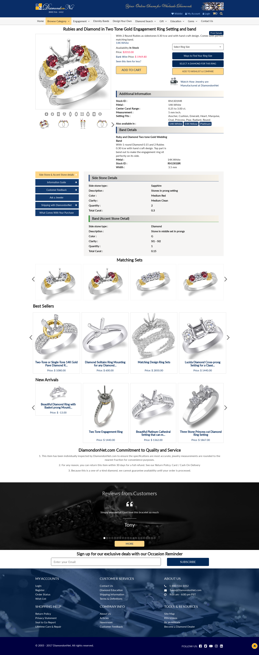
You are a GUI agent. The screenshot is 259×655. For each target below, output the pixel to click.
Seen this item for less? (128, 61)
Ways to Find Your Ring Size (198, 55)
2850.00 (158, 370)
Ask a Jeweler (56, 197)
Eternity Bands (101, 20)
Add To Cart (131, 70)
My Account (192, 13)
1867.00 (205, 440)
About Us (105, 613)
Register (40, 590)
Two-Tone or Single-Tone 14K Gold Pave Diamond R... (56, 364)
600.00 (110, 370)
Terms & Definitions (111, 598)
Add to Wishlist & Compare (198, 71)
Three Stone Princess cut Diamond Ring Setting (201, 433)
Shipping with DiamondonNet (56, 205)
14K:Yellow (191, 123)
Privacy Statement (46, 617)
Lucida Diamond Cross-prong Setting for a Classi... (202, 364)
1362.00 (158, 440)
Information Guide (56, 182)
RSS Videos (170, 617)
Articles (104, 617)
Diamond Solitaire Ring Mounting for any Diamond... (105, 364)
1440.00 (207, 370)
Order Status (42, 594)
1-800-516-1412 (179, 585)
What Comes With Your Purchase (56, 212)
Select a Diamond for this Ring (198, 63)
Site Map (169, 613)
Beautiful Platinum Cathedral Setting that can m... (153, 433)
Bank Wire (122, 56)
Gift (163, 21)
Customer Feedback (56, 189)
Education (177, 21)
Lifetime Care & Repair (48, 626)
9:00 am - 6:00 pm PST (182, 594)
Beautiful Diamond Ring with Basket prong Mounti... (58, 406)
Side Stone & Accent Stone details (56, 174)
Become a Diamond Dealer (179, 626)
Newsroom (106, 622)
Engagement (81, 21)
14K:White (175, 123)
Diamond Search (145, 21)
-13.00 (63, 412)
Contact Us (207, 20)
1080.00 (61, 370)
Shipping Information (112, 594)
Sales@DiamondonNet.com (185, 590)
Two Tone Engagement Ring (106, 431)
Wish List (40, 598)
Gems (192, 21)
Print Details (216, 33)
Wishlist (177, 13)
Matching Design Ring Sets (154, 362)
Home (40, 20)
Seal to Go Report (45, 622)
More (129, 543)
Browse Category (58, 21)
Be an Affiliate (172, 622)
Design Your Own (122, 20)
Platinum (205, 123)
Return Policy (43, 613)
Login (206, 13)
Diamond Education (111, 590)
